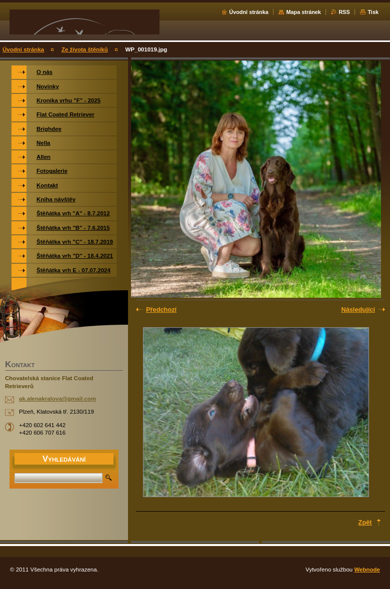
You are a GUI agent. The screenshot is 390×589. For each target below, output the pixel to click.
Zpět (365, 522)
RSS (344, 12)
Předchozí (161, 309)
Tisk (373, 12)
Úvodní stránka (248, 12)
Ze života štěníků (85, 49)
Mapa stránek (303, 12)
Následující (358, 309)
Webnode (367, 570)
